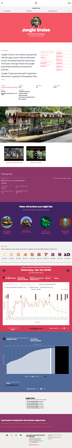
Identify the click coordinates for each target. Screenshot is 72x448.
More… (3, 79)
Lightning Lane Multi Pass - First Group (9, 94)
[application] (36, 306)
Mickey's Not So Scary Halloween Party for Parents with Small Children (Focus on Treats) (27, 426)
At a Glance (7, 11)
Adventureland (4, 87)
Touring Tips (29, 11)
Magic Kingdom (40, 34)
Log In (69, 3)
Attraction (32, 34)
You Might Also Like (52, 11)
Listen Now (35, 445)
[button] (69, 11)
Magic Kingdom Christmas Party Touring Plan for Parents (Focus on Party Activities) (25, 423)
